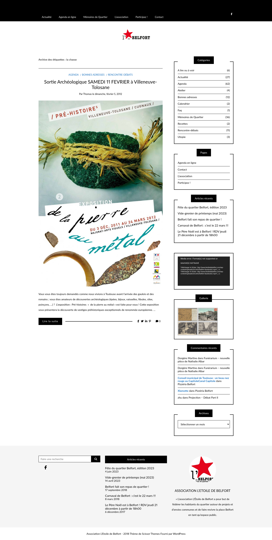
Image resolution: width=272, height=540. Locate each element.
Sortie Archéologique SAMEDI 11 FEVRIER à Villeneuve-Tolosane (100, 84)
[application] (204, 270)
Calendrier (204, 103)
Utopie (204, 136)
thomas (87, 93)
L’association (121, 16)
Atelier (204, 90)
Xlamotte (183, 390)
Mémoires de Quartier (95, 16)
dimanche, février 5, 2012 (108, 93)
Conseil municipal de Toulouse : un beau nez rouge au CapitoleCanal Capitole (203, 379)
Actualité (46, 16)
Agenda (74, 74)
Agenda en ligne (67, 16)
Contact (159, 16)
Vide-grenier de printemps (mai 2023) (202, 213)
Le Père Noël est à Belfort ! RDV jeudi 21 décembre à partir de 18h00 (202, 232)
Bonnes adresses (93, 74)
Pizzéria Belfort (186, 383)
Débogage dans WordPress (151, 7)
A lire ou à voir (204, 70)
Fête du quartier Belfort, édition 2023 (202, 207)
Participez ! (142, 16)
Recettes (204, 123)
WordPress (179, 533)
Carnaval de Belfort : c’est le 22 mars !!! (203, 225)
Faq (204, 110)
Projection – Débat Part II (203, 397)
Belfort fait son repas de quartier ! (200, 219)
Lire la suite (50, 320)
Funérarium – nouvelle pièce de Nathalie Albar (204, 359)
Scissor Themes (151, 533)
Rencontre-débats (120, 74)
